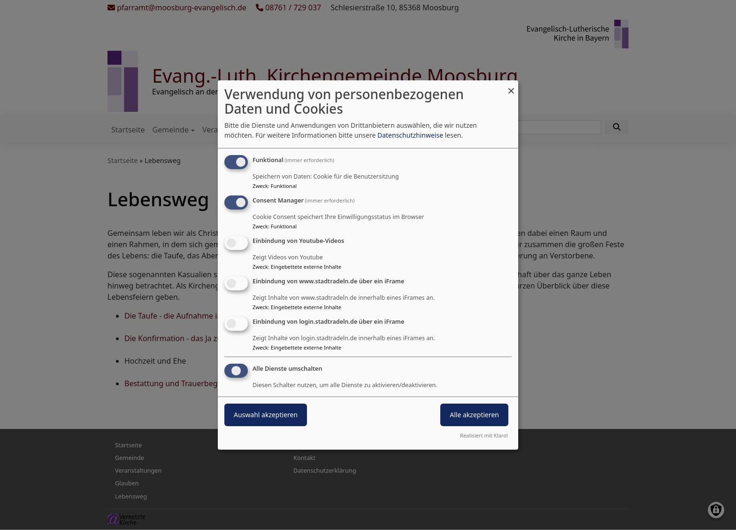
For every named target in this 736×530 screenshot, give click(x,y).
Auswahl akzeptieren (266, 414)
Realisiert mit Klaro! (484, 435)
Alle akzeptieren (474, 414)
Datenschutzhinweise (410, 135)
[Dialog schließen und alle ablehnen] (511, 86)
